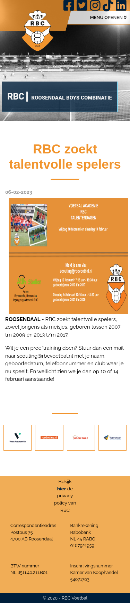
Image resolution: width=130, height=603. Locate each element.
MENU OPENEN (108, 17)
